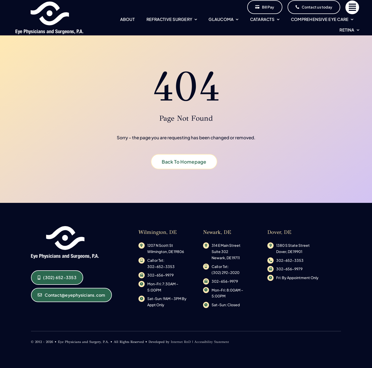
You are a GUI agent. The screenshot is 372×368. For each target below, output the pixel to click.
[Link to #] (352, 7)
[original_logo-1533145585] (49, 3)
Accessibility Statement (211, 342)
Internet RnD (181, 342)
